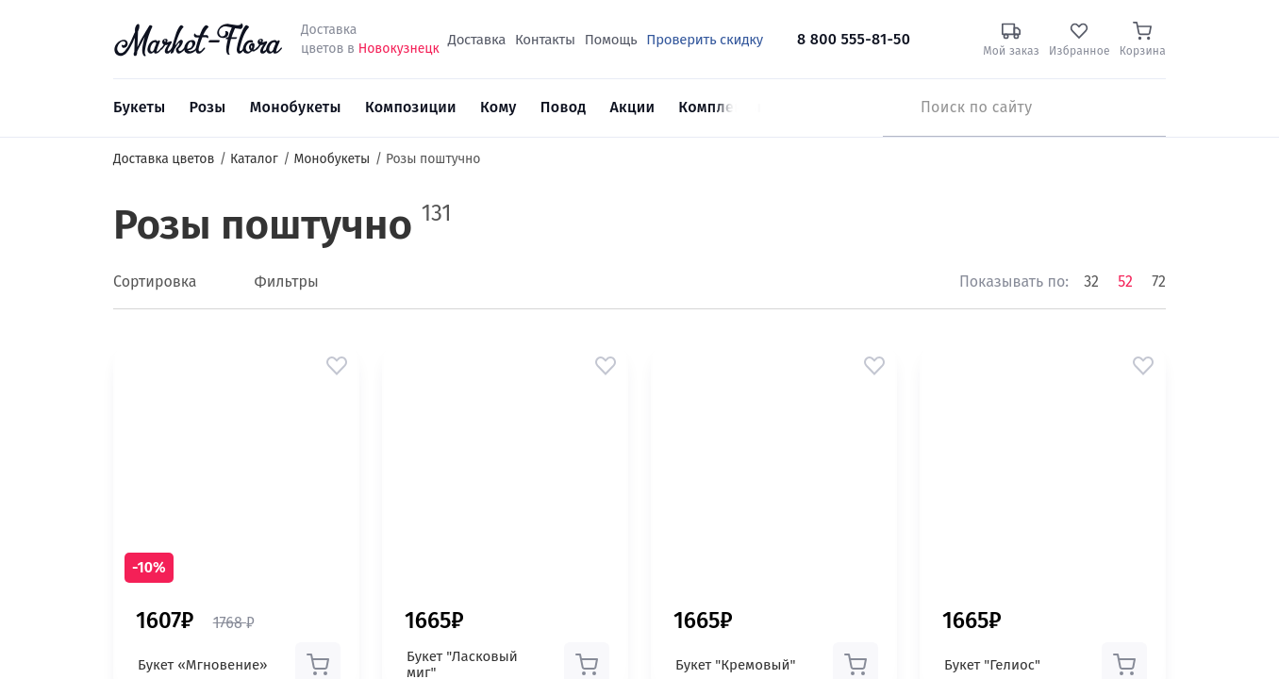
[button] (336, 366)
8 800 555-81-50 (853, 39)
